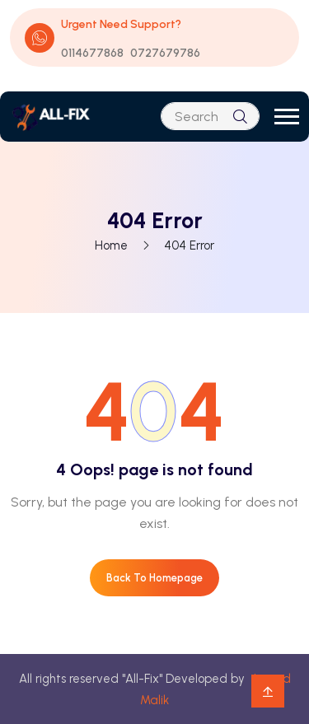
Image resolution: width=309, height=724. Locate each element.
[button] (286, 116)
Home (111, 245)
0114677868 (92, 53)
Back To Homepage (154, 578)
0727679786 (165, 53)
